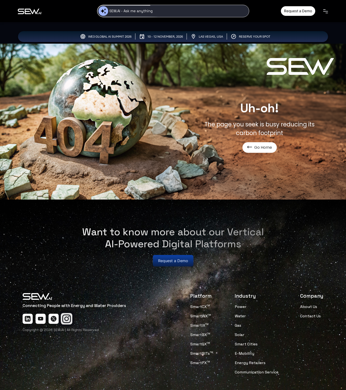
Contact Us (310, 316)
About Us (308, 306)
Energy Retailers (250, 362)
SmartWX (200, 316)
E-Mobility (244, 353)
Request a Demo (298, 11)
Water (240, 316)
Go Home (259, 147)
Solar (239, 334)
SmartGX (200, 344)
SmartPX (200, 362)
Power (241, 306)
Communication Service (256, 372)
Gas (238, 325)
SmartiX (199, 325)
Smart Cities (246, 344)
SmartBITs (201, 353)
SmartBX (200, 334)
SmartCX (200, 306)
